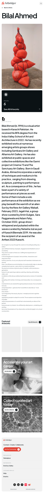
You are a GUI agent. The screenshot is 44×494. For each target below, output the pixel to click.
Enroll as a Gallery (8, 466)
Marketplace (7, 458)
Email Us (5, 476)
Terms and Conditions (30, 489)
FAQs (39, 391)
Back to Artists (7, 7)
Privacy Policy (13, 489)
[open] (41, 4)
